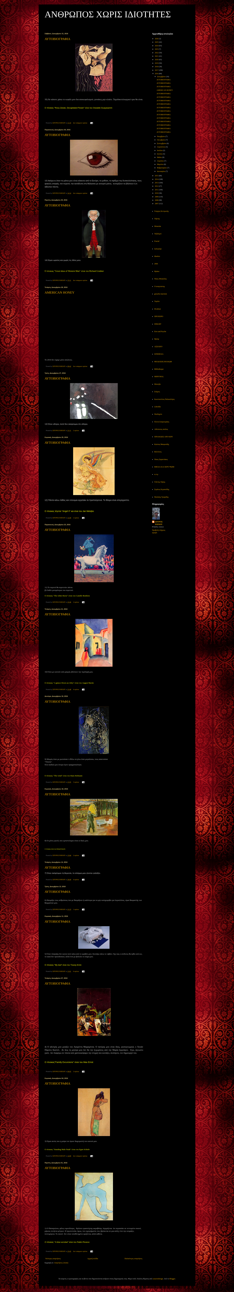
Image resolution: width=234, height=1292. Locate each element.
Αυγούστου (161, 147)
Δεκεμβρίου (161, 77)
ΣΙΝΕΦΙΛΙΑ (158, 354)
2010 (157, 193)
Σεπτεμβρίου (162, 143)
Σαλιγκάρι (158, 249)
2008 (157, 200)
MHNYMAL (159, 376)
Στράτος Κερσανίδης (161, 489)
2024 (157, 46)
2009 (157, 197)
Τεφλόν (157, 301)
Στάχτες (157, 392)
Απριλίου (160, 161)
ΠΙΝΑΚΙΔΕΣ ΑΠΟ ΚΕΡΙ (163, 437)
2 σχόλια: (76, 430)
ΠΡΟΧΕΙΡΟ (158, 316)
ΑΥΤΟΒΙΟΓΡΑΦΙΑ (57, 39)
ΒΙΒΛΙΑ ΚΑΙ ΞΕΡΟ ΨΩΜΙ (164, 467)
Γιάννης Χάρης (159, 482)
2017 (157, 70)
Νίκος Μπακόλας (160, 279)
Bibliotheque (159, 369)
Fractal (156, 241)
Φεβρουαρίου (162, 168)
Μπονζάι (157, 384)
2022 (157, 53)
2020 (157, 60)
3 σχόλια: (76, 782)
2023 (157, 49)
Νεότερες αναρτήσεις (53, 1259)
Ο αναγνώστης (159, 286)
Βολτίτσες (158, 452)
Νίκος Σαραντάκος (161, 459)
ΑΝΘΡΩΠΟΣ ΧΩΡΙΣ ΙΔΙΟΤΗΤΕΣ (108, 14)
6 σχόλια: (76, 971)
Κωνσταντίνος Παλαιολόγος (164, 399)
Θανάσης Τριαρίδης (161, 497)
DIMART (157, 324)
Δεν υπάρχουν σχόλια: (80, 123)
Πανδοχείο (158, 414)
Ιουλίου (160, 150)
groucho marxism (160, 294)
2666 (156, 264)
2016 (157, 74)
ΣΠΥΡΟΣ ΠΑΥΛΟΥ (159, 523)
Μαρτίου (160, 164)
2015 (157, 176)
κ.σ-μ (156, 474)
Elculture (157, 309)
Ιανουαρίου (161, 171)
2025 (157, 42)
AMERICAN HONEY (59, 292)
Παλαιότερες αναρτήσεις (133, 1259)
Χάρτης (157, 219)
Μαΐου (159, 157)
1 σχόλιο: (76, 909)
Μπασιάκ (157, 226)
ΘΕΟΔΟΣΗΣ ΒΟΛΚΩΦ (163, 362)
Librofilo (157, 407)
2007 (157, 204)
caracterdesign (158, 1279)
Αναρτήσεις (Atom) (61, 1263)
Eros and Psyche (160, 331)
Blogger (172, 1279)
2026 (157, 39)
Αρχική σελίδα (92, 1259)
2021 (157, 56)
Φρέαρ (156, 339)
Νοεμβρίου (161, 136)
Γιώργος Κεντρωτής (161, 211)
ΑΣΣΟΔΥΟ (158, 346)
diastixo (157, 256)
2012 (157, 186)
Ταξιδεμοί (157, 234)
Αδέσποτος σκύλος (161, 429)
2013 (157, 183)
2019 (157, 63)
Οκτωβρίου (161, 140)
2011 (157, 190)
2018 (157, 67)
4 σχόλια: (76, 689)
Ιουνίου (160, 154)
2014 (157, 179)
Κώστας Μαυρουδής (161, 444)
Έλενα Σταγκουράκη (161, 422)
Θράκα (156, 271)
